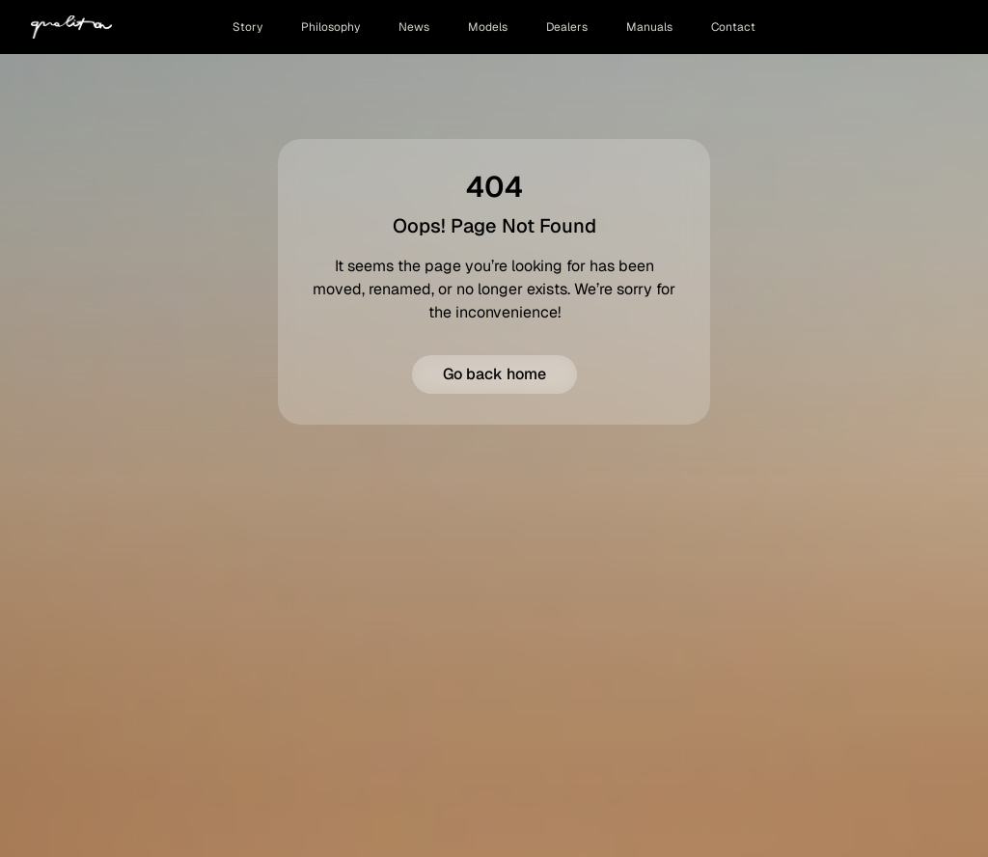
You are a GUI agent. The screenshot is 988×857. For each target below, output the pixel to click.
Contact (733, 27)
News (413, 27)
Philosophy (330, 27)
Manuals (649, 27)
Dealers (567, 27)
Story (247, 27)
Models (488, 27)
